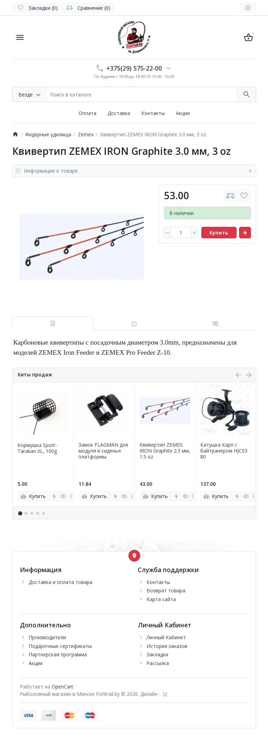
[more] (70, 496)
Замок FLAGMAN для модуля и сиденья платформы (103, 451)
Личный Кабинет (166, 637)
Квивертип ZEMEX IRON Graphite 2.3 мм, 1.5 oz (165, 451)
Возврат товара (166, 590)
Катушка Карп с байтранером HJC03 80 (223, 451)
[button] (25, 513)
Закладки (157, 654)
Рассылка (158, 663)
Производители (47, 637)
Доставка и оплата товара (60, 582)
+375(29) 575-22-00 (134, 68)
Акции (183, 113)
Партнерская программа (58, 654)
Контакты (153, 113)
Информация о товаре (134, 170)
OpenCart (62, 686)
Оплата (87, 113)
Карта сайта (161, 599)
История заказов (167, 646)
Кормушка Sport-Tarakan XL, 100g (37, 448)
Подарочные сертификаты (60, 646)
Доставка (118, 113)
